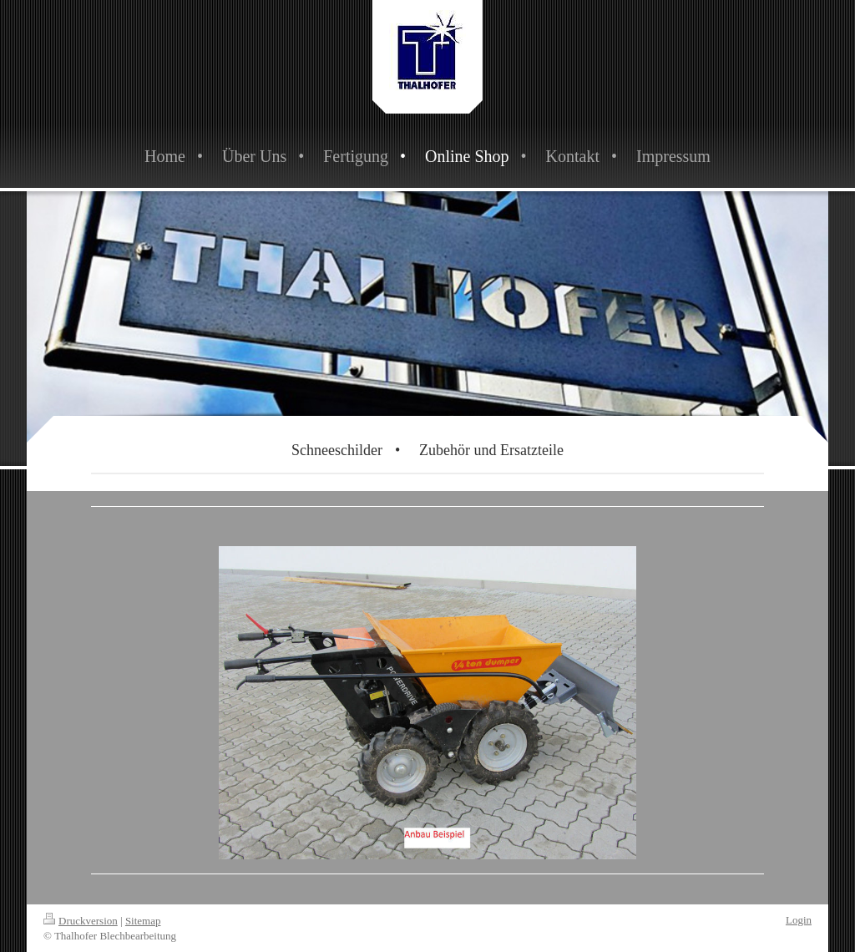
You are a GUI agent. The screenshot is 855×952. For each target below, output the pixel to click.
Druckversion (80, 920)
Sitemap (143, 920)
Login (799, 920)
